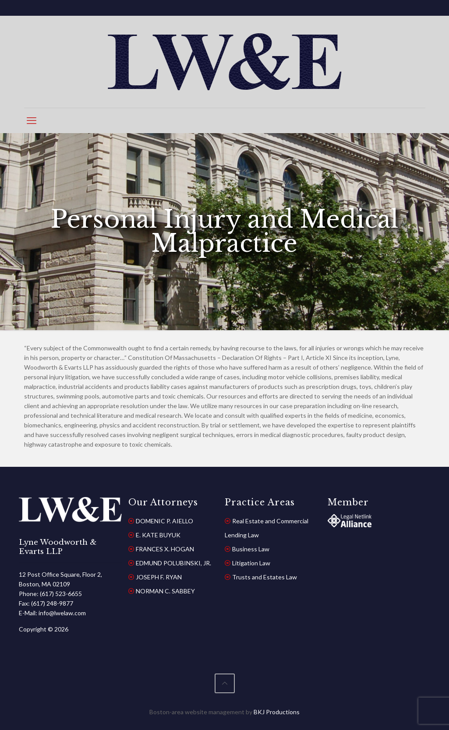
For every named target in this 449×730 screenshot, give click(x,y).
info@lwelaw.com (62, 613)
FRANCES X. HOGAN (165, 549)
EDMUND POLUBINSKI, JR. (173, 563)
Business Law (250, 549)
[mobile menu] (31, 120)
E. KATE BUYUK (158, 535)
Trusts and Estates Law (264, 577)
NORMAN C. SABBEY (165, 591)
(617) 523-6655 (61, 593)
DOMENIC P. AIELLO (164, 521)
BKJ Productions (277, 712)
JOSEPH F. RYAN (159, 577)
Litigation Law (251, 563)
